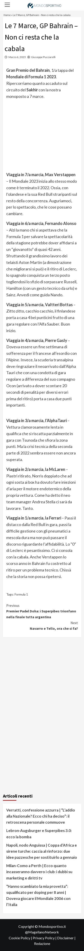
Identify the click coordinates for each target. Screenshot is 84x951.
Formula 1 (21, 594)
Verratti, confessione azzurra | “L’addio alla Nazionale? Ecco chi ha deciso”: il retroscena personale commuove (40, 816)
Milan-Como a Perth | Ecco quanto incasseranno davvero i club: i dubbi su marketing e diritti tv (39, 871)
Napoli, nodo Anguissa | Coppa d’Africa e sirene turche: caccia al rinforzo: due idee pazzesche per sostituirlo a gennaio (41, 851)
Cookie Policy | (21, 938)
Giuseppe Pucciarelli (43, 57)
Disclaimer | (66, 938)
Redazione (42, 943)
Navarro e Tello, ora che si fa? (42, 625)
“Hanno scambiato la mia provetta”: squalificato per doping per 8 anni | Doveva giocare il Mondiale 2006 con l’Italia (38, 895)
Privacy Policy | (45, 938)
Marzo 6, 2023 (17, 57)
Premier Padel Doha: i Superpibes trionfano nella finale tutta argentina (42, 611)
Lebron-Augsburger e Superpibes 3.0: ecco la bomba (39, 833)
